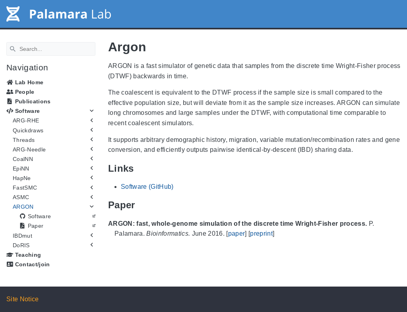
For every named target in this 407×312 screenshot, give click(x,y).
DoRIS (21, 245)
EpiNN (21, 168)
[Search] (50, 49)
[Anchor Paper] (141, 205)
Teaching (23, 255)
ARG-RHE (26, 120)
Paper (31, 226)
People (20, 92)
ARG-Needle (29, 149)
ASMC (21, 197)
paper (236, 233)
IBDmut (22, 236)
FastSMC (25, 187)
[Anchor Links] (140, 168)
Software (23, 111)
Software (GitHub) (147, 186)
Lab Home (24, 82)
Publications (28, 101)
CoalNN (23, 159)
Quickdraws (28, 130)
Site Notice (22, 299)
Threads (24, 140)
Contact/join (28, 264)
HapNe (22, 178)
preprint (261, 233)
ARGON (23, 206)
